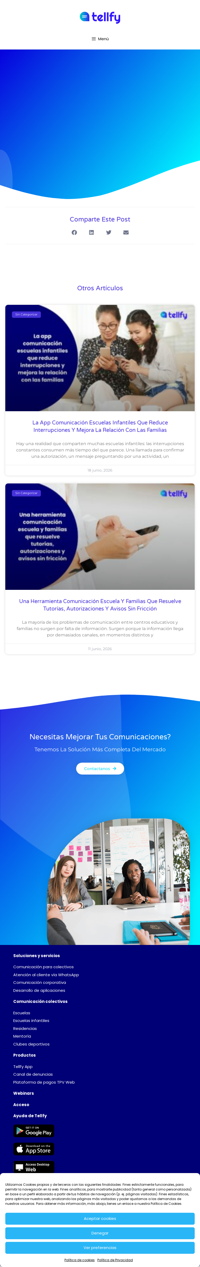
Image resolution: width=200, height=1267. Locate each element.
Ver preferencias (100, 1247)
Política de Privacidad (115, 1260)
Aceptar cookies (100, 1218)
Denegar (100, 1233)
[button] (74, 233)
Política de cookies (79, 1260)
